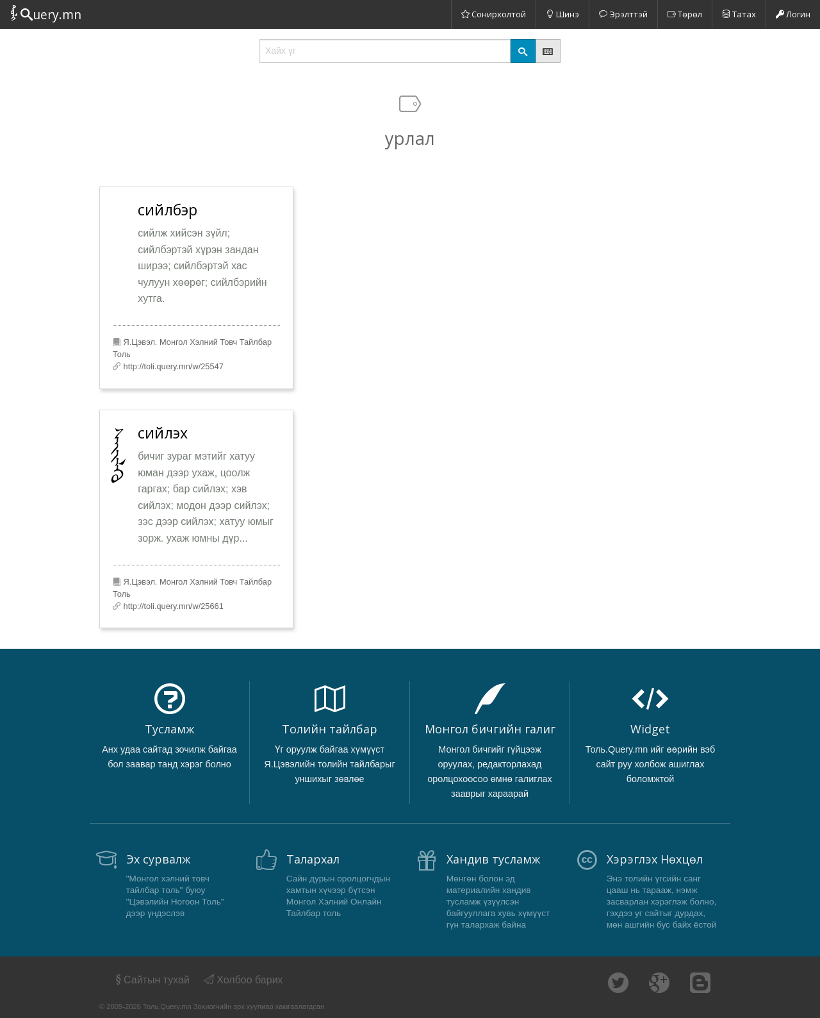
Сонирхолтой (493, 14)
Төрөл (685, 14)
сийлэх (163, 432)
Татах (739, 14)
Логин (793, 14)
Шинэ (562, 14)
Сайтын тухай (151, 979)
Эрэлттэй (623, 14)
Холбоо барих (243, 979)
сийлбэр (167, 209)
